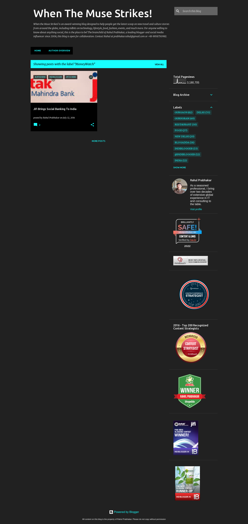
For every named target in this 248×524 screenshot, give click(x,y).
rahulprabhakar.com (187, 232)
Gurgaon (181, 112)
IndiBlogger (184, 148)
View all (159, 64)
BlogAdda (182, 142)
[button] (92, 125)
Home (36, 50)
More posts (98, 141)
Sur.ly (193, 239)
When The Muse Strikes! (92, 13)
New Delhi (182, 136)
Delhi (201, 112)
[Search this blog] (199, 11)
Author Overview (58, 50)
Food (178, 130)
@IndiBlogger (185, 154)
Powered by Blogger (124, 512)
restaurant (183, 124)
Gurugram (182, 118)
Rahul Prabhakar (201, 180)
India (178, 160)
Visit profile (196, 209)
